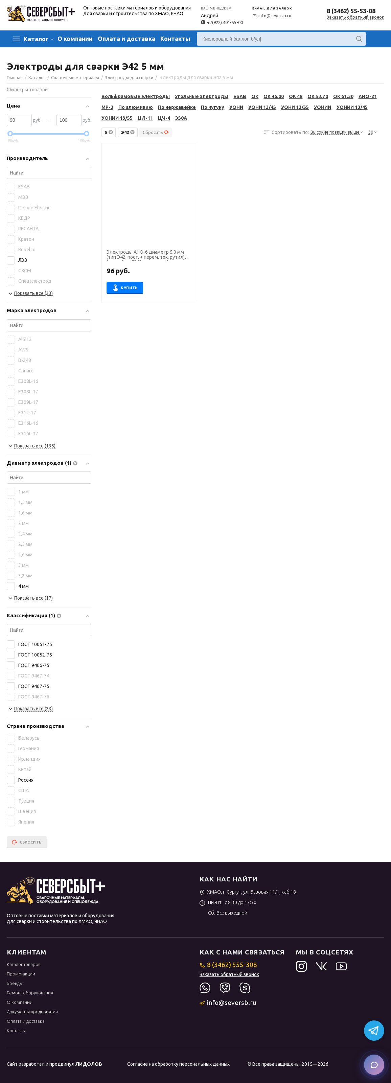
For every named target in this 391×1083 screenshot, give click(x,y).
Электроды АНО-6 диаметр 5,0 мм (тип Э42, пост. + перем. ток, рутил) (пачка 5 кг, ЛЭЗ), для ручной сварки (146, 255)
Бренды (15, 983)
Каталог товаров (24, 964)
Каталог (36, 39)
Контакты (175, 38)
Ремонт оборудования (30, 992)
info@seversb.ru (271, 15)
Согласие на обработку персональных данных (178, 1064)
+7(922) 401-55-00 (222, 22)
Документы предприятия (32, 1011)
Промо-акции (21, 973)
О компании (75, 38)
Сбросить (156, 132)
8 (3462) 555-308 (228, 964)
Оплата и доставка (126, 38)
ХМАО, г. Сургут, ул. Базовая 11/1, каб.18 (248, 892)
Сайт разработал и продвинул (54, 1064)
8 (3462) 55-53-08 (351, 10)
